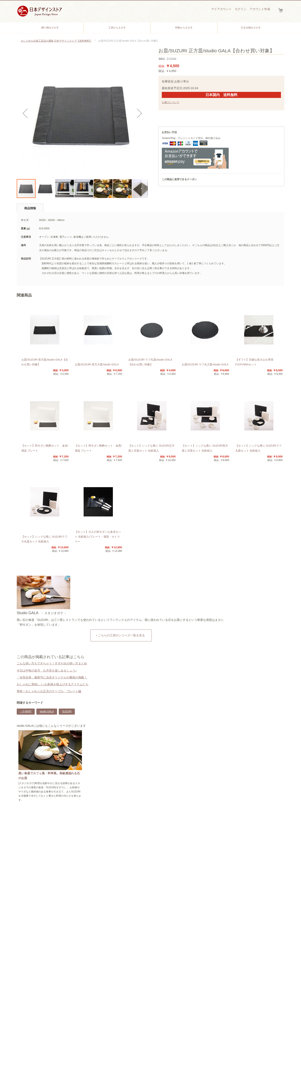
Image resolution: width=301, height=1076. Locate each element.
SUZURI (66, 711)
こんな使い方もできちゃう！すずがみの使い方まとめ (52, 663)
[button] (25, 113)
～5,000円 (25, 711)
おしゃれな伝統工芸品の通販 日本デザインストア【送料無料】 (56, 40)
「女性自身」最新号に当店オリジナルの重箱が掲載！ (52, 677)
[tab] (30, 208)
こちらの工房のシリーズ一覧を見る (121, 635)
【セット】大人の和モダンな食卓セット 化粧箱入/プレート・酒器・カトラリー (98, 536)
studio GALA (47, 711)
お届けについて (170, 102)
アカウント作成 (260, 9)
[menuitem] (50, 27)
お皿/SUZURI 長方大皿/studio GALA (97, 364)
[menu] (150, 27)
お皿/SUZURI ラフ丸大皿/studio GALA (205, 364)
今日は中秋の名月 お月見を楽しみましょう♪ (47, 670)
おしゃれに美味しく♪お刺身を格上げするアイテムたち (52, 684)
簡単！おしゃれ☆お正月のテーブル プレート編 (49, 691)
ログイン (240, 9)
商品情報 (30, 208)
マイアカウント (221, 9)
